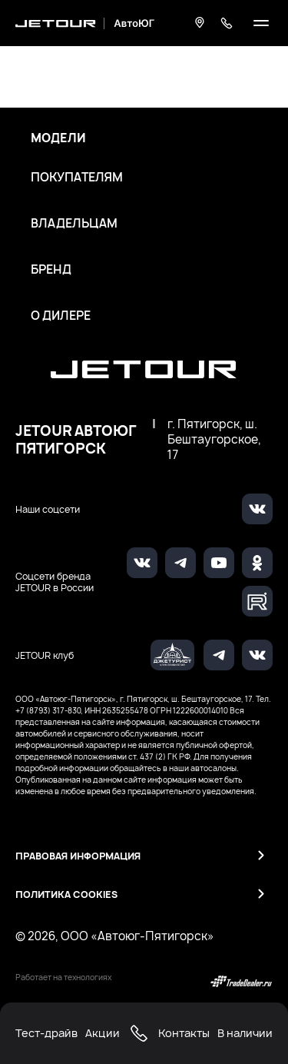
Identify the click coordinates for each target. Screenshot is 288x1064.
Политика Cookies (66, 894)
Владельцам (74, 223)
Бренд (51, 270)
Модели (58, 138)
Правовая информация (78, 856)
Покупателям (77, 177)
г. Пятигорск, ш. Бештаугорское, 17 (214, 440)
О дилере (61, 316)
